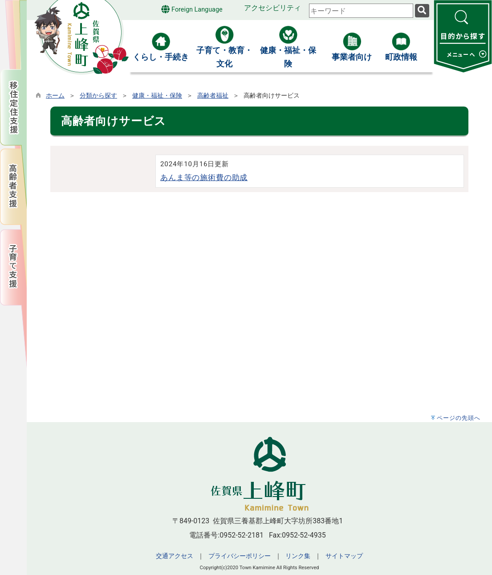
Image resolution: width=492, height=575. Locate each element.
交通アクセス (174, 556)
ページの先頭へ (458, 418)
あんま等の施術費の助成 (204, 177)
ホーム (55, 95)
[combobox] (361, 10)
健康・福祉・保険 (157, 95)
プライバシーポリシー (239, 556)
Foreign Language (191, 9)
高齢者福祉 (212, 95)
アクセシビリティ (272, 8)
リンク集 (297, 556)
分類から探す (98, 95)
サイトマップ (344, 556)
